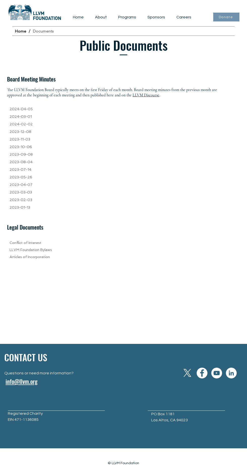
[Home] (20, 31)
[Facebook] (202, 373)
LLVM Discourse (146, 95)
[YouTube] (216, 373)
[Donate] (226, 17)
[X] (187, 373)
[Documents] (43, 31)
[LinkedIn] (231, 373)
